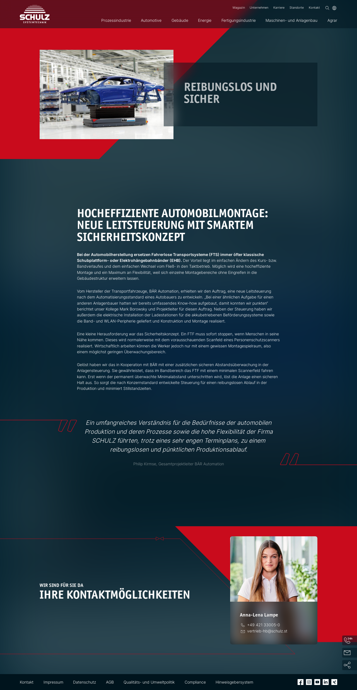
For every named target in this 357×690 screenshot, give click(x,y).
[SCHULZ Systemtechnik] (35, 14)
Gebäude (180, 20)
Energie (204, 20)
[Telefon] (263, 624)
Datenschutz (84, 682)
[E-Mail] (266, 631)
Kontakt (314, 8)
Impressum (53, 682)
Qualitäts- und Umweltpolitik (149, 682)
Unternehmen (259, 8)
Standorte (297, 8)
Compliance (195, 682)
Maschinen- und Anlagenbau (291, 20)
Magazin (239, 8)
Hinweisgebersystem (234, 682)
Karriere (278, 8)
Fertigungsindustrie (238, 20)
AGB (110, 682)
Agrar (332, 20)
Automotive (151, 20)
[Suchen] (327, 8)
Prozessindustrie (116, 20)
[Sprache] (334, 8)
